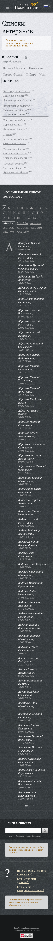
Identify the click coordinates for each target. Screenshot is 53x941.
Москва (7, 134)
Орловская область (14, 143)
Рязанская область (14, 149)
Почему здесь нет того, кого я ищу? (32, 872)
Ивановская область (15, 110)
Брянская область (13, 95)
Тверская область (13, 163)
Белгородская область (16, 91)
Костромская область (16, 120)
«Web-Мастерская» (22, 930)
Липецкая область (14, 129)
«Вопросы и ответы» (20, 905)
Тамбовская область (15, 157)
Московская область (15, 139)
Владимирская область (17, 100)
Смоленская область (15, 153)
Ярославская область (15, 172)
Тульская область (13, 168)
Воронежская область (16, 105)
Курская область (13, 124)
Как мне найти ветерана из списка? (30, 888)
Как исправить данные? (27, 880)
